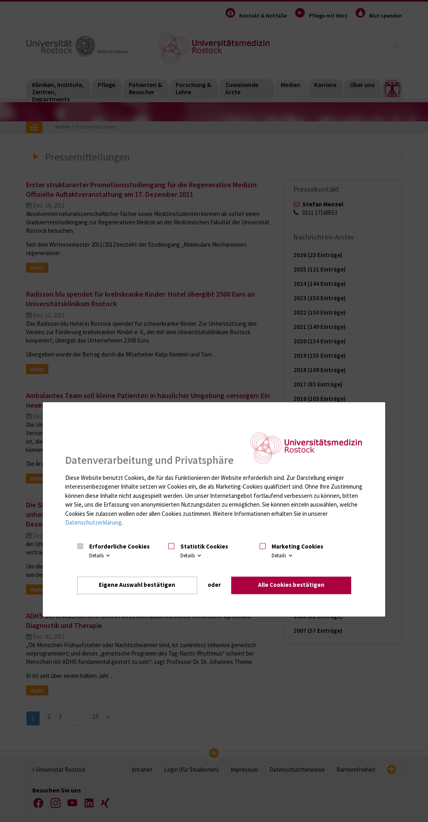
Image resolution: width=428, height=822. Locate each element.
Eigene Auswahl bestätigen (137, 585)
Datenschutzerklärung (93, 523)
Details (100, 555)
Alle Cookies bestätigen (291, 585)
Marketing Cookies (297, 547)
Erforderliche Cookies (119, 547)
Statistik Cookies (204, 547)
